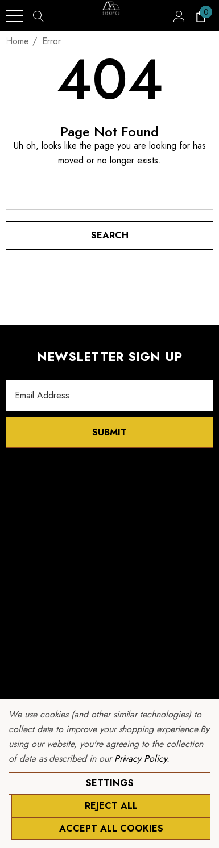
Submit (109, 432)
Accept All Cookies (111, 828)
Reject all (111, 805)
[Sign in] (178, 16)
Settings (110, 783)
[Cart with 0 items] (199, 16)
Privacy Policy (140, 758)
